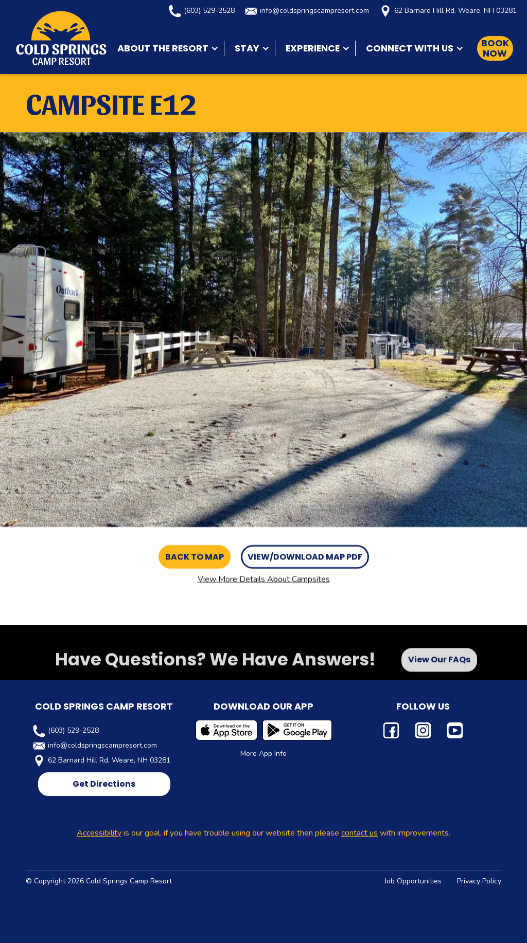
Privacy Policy (479, 881)
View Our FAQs (439, 663)
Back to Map (194, 557)
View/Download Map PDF (305, 557)
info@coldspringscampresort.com (314, 10)
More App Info (263, 753)
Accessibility (99, 833)
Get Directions (104, 784)
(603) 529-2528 (209, 10)
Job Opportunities (413, 881)
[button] (165, 48)
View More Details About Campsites (264, 579)
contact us (359, 833)
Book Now (495, 48)
